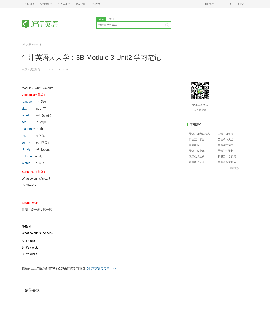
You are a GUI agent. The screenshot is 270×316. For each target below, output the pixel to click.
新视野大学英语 (227, 156)
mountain (28, 129)
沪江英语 (26, 44)
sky (24, 108)
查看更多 (234, 168)
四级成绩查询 (197, 156)
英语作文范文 (226, 145)
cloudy (26, 149)
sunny (26, 142)
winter (26, 163)
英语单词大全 (226, 139)
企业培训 (96, 3)
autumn (27, 156)
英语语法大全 (197, 162)
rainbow (27, 101)
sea (24, 122)
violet (25, 115)
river (25, 135)
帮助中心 (80, 3)
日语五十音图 (197, 139)
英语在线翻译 (197, 150)
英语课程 (194, 145)
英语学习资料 (226, 150)
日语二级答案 (226, 133)
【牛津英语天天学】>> (100, 268)
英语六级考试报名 (199, 133)
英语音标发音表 (227, 162)
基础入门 (37, 44)
